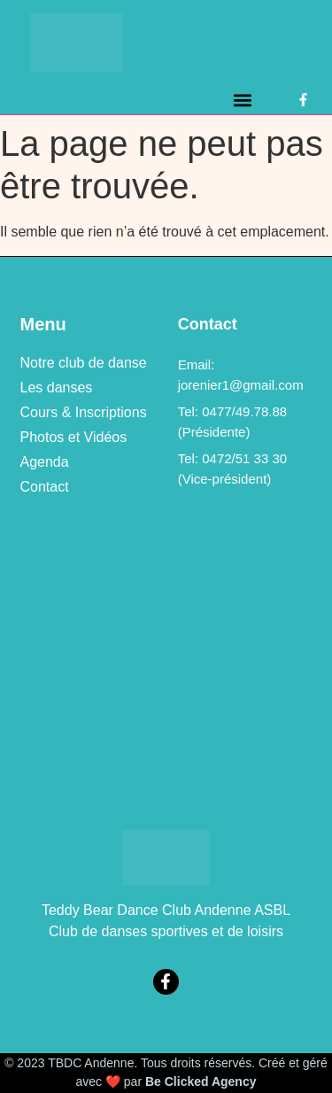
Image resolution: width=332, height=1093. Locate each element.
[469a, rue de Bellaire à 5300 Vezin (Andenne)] (166, 662)
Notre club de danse (83, 362)
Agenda (44, 461)
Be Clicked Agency (201, 1081)
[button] (243, 99)
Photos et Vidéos (73, 437)
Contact (44, 486)
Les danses (56, 387)
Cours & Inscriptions (83, 412)
